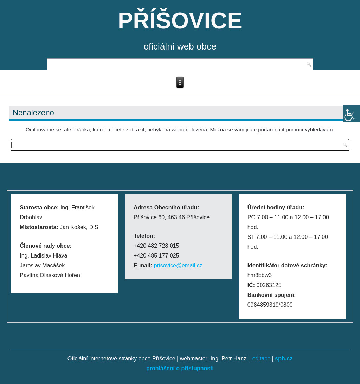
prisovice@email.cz (178, 265)
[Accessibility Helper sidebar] (351, 113)
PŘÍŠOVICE (180, 20)
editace (261, 359)
